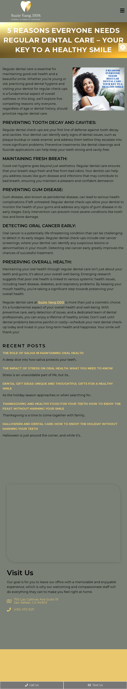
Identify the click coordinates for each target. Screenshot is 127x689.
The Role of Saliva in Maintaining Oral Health (43, 352)
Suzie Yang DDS (51, 302)
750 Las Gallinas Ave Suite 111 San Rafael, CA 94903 (36, 600)
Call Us (32, 685)
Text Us (95, 685)
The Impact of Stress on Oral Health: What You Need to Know (58, 367)
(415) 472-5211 (24, 608)
